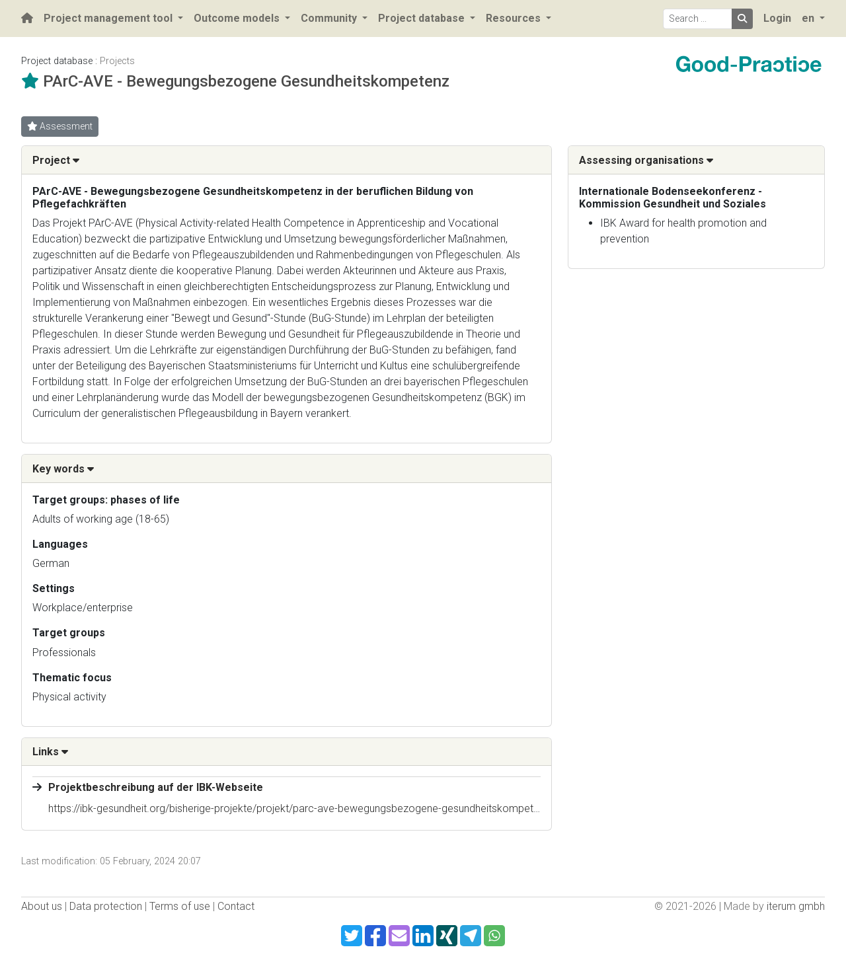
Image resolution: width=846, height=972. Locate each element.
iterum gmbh (796, 906)
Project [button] (55, 160)
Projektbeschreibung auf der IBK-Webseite (155, 787)
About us (41, 906)
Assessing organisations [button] (646, 160)
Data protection (105, 906)
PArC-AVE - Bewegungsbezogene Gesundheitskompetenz (246, 81)
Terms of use (179, 906)
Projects (117, 61)
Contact (235, 906)
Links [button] (50, 751)
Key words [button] (63, 469)
